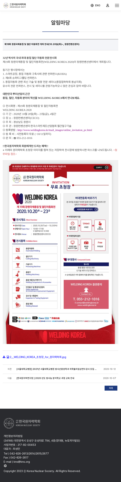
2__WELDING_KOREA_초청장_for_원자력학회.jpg (38, 357)
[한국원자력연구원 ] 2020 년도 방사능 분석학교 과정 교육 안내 (45, 378)
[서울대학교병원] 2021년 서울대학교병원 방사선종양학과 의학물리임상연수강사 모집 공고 (57, 369)
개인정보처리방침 (13, 436)
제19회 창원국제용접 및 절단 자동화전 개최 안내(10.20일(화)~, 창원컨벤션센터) (42, 44)
